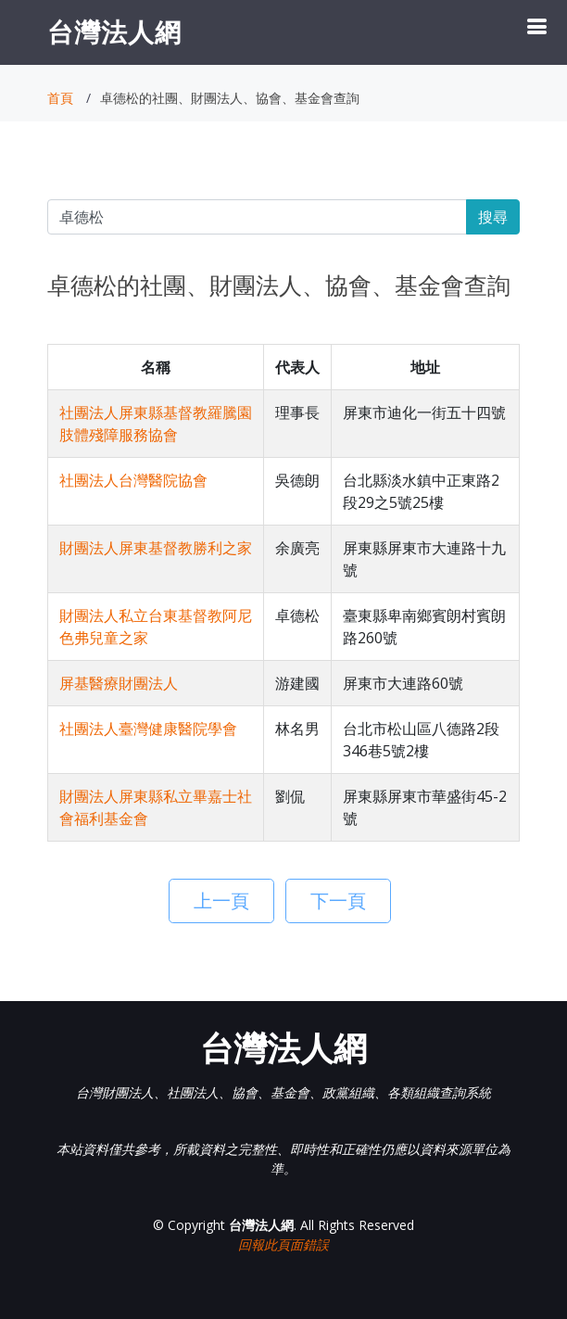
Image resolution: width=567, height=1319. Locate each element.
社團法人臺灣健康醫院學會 (148, 728)
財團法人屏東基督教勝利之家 (155, 548)
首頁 (60, 98)
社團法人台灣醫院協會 (133, 480)
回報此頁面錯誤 (283, 1244)
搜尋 (493, 217)
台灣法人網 (114, 31)
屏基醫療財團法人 (118, 683)
